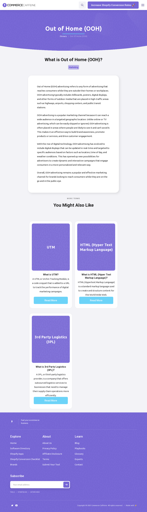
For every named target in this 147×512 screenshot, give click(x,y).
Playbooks (80, 448)
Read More (51, 307)
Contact (79, 464)
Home (13, 443)
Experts (79, 459)
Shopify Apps (17, 454)
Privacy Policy (49, 448)
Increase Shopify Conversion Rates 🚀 (113, 5)
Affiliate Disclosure (52, 454)
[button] (143, 5)
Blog (77, 443)
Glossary (63, 36)
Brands (13, 464)
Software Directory (20, 448)
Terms (45, 459)
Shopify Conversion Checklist (25, 459)
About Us (47, 443)
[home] (19, 5)
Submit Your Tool (51, 464)
